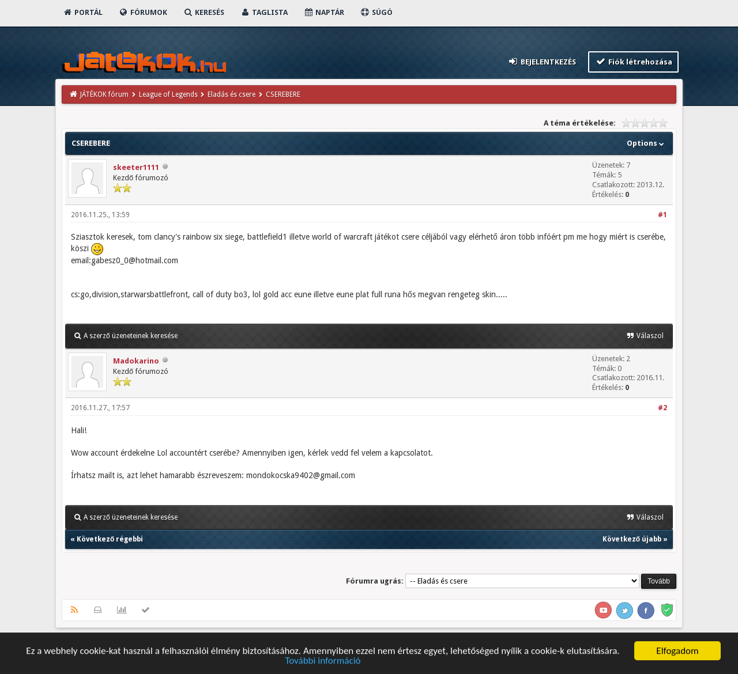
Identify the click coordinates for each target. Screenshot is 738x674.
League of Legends (168, 94)
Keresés (203, 12)
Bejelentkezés (542, 61)
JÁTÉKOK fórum (104, 94)
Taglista (264, 12)
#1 (662, 215)
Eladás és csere (231, 94)
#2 (662, 408)
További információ (322, 662)
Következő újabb (632, 539)
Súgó (376, 12)
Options (647, 143)
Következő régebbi (110, 539)
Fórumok (142, 12)
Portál (82, 12)
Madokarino (136, 361)
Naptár (323, 12)
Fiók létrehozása (633, 61)
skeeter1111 (136, 167)
